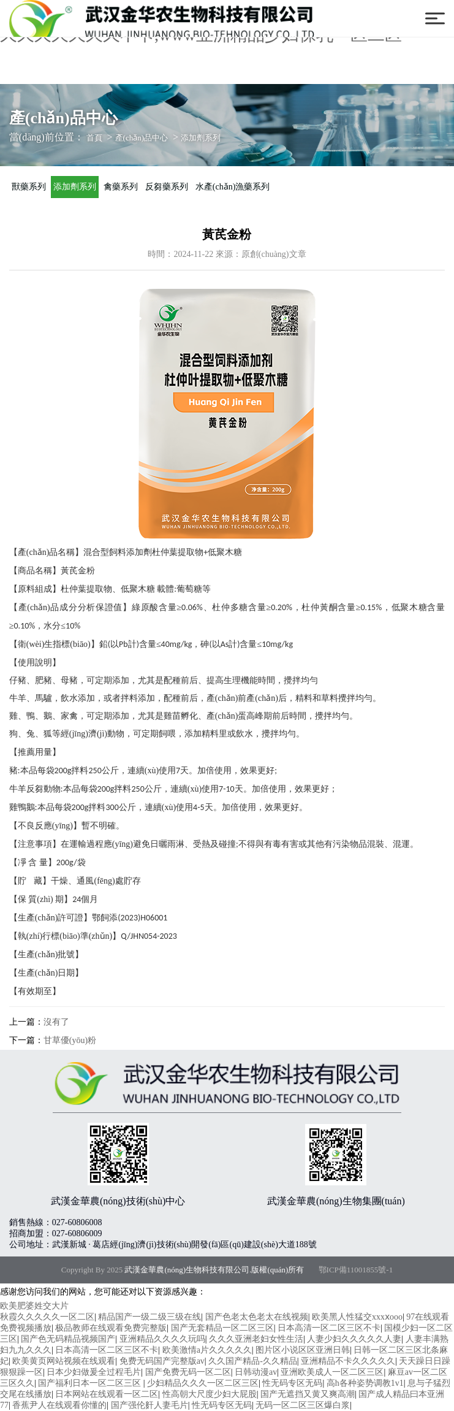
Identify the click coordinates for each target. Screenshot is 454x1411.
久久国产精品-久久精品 (252, 1361)
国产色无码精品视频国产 (68, 1339)
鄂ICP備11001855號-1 (356, 1269)
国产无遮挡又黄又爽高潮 (307, 1394)
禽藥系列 (121, 186)
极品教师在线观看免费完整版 (111, 1328)
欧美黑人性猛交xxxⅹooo (357, 1316)
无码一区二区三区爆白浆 (302, 1405)
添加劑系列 (201, 137)
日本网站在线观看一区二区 (106, 1394)
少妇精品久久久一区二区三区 (203, 1383)
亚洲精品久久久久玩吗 (162, 1339)
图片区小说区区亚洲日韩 (302, 1350)
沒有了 (56, 1022)
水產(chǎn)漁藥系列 (232, 186)
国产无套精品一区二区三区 (222, 1328)
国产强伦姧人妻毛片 (149, 1405)
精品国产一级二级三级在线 (149, 1316)
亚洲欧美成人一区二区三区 (332, 1372)
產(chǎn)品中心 (141, 137)
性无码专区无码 (292, 1383)
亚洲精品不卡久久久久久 (348, 1361)
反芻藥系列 (166, 186)
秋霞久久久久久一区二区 (47, 1316)
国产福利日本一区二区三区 (90, 1383)
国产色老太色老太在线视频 (256, 1316)
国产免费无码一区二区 (188, 1372)
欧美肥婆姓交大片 (34, 1305)
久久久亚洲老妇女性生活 (256, 1339)
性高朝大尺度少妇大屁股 (209, 1394)
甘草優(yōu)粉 (70, 1040)
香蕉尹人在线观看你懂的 (59, 1405)
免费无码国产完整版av (162, 1361)
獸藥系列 (29, 186)
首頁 (94, 137)
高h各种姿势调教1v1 (365, 1383)
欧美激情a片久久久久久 (207, 1350)
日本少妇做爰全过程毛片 (94, 1372)
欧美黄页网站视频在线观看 (63, 1361)
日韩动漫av (256, 1372)
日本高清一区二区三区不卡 (329, 1328)
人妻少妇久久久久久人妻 (354, 1339)
